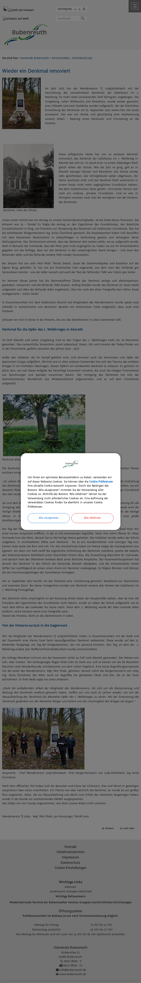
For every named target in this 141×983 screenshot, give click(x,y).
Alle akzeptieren (48, 517)
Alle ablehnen (92, 517)
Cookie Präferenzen (101, 481)
